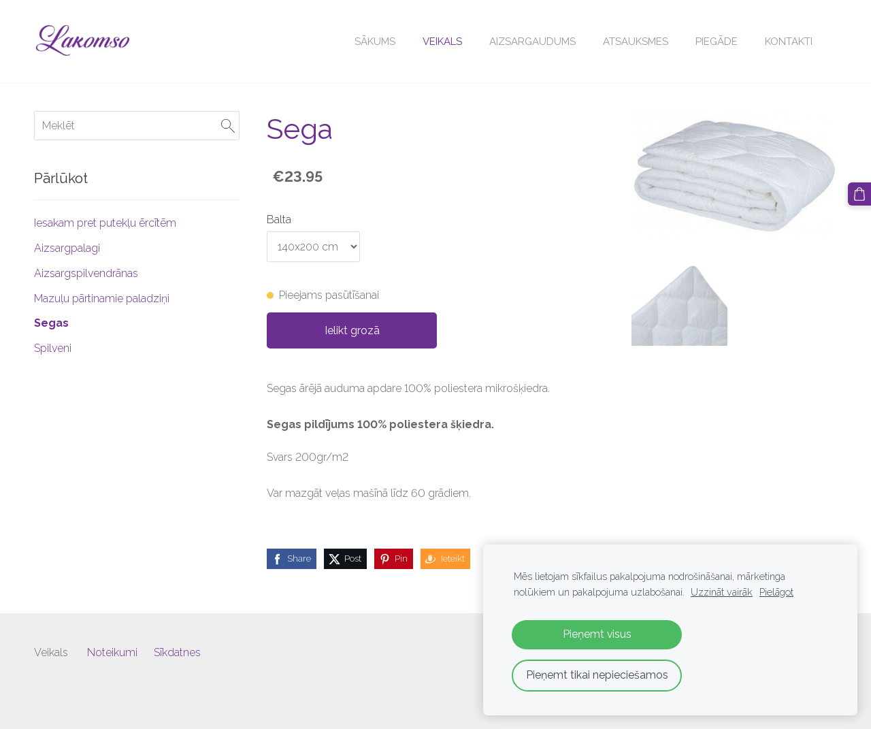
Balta (279, 219)
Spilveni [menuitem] (52, 348)
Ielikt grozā (352, 330)
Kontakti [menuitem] (788, 41)
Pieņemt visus (597, 634)
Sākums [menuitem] (375, 41)
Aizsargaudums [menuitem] (532, 41)
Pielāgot (776, 592)
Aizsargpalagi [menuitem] (67, 248)
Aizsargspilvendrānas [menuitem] (86, 273)
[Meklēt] (137, 125)
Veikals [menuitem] (442, 41)
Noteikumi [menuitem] (112, 652)
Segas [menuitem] (51, 323)
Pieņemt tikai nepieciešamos (597, 674)
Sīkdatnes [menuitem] (177, 652)
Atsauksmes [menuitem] (635, 41)
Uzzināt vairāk (722, 592)
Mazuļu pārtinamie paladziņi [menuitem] (101, 298)
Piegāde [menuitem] (716, 41)
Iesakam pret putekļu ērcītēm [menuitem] (105, 222)
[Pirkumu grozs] (859, 194)
